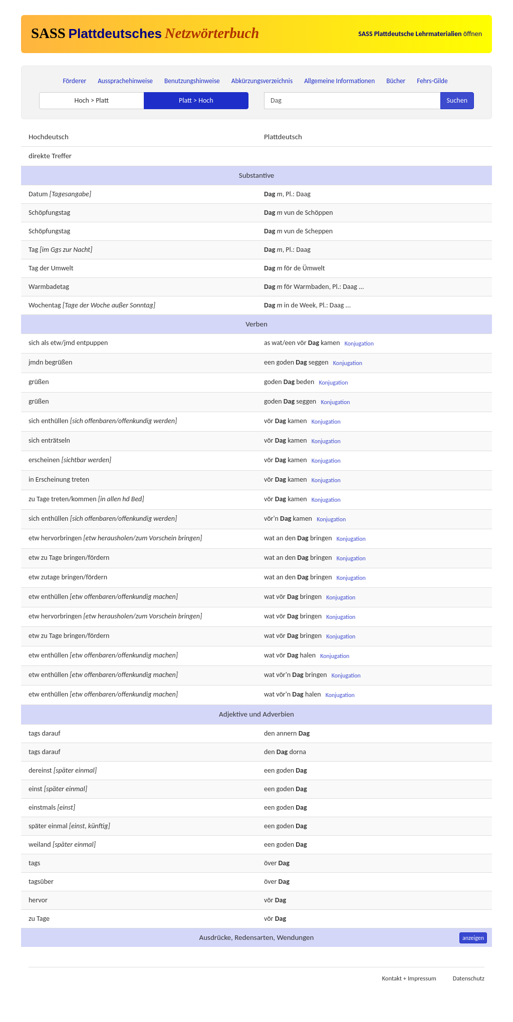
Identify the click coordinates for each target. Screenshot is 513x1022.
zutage (50, 577)
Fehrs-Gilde (432, 81)
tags (34, 733)
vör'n (271, 519)
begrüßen (58, 362)
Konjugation (359, 343)
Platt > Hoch (196, 100)
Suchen (457, 100)
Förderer (74, 81)
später (38, 826)
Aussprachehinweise (125, 81)
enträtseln (55, 440)
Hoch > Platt (91, 100)
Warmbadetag (49, 286)
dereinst (40, 770)
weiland (40, 844)
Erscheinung (53, 479)
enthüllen (54, 421)
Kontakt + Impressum (409, 978)
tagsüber (41, 881)
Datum (38, 194)
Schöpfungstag (49, 212)
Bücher (395, 81)
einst (36, 789)
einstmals (42, 807)
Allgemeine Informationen (339, 81)
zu (32, 918)
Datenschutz (468, 978)
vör (268, 900)
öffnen (420, 34)
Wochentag (45, 305)
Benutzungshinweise (192, 81)
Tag (33, 249)
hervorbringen (61, 538)
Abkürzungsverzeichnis (262, 81)
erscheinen (44, 460)
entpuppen (92, 342)
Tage (43, 499)
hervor (38, 900)
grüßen (39, 382)
